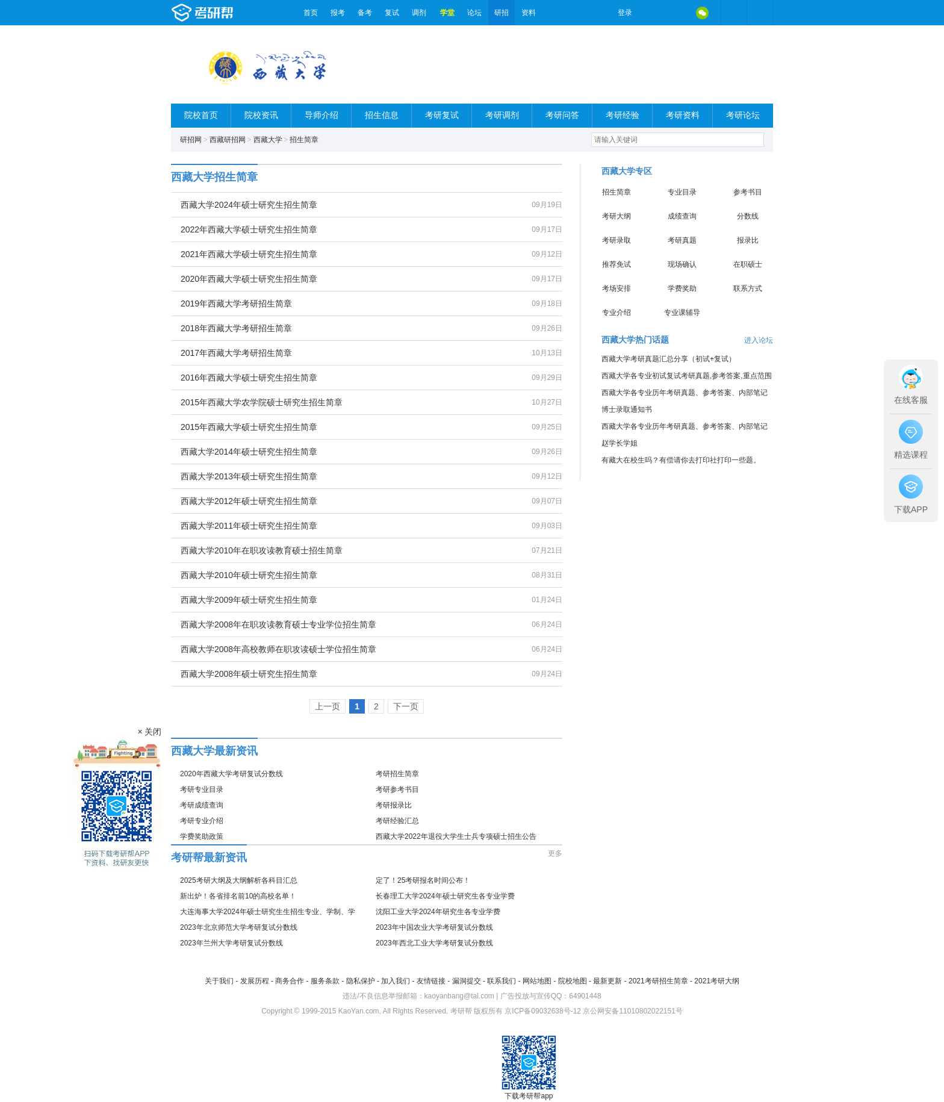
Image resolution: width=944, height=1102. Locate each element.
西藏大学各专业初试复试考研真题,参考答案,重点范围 (686, 376)
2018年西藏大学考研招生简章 (236, 328)
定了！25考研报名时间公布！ (423, 880)
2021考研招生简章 (658, 981)
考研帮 (234, 12)
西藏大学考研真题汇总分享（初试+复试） (668, 359)
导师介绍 (321, 115)
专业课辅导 (682, 312)
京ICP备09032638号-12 (543, 1011)
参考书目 (747, 192)
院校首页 (201, 115)
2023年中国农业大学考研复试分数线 (434, 927)
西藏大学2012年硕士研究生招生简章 (249, 501)
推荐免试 (616, 264)
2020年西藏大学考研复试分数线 (231, 774)
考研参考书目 (397, 789)
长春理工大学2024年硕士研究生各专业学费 (445, 896)
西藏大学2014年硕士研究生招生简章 (249, 451)
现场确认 (682, 264)
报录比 (748, 240)
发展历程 (254, 981)
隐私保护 (360, 981)
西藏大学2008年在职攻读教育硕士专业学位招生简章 (278, 624)
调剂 (419, 12)
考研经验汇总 (397, 821)
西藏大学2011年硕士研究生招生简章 (249, 526)
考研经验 (622, 115)
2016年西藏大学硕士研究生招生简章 (249, 377)
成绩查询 (682, 216)
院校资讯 (261, 115)
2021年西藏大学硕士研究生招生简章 (249, 254)
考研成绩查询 (201, 805)
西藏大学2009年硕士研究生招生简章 (249, 600)
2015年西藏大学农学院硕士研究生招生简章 (262, 402)
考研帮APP (760, 12)
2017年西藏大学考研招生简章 (236, 353)
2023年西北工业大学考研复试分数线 (434, 943)
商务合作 (289, 981)
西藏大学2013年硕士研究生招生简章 (249, 476)
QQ (676, 12)
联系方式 (747, 288)
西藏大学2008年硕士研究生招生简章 (249, 674)
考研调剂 (502, 115)
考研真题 (682, 240)
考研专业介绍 (201, 821)
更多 (555, 853)
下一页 (405, 706)
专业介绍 (616, 312)
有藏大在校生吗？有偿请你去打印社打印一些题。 (680, 460)
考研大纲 (616, 216)
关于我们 (219, 981)
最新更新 (607, 981)
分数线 (748, 216)
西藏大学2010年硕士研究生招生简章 (249, 575)
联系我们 (501, 981)
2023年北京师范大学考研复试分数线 (238, 927)
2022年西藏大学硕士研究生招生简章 (249, 229)
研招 (501, 12)
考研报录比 (394, 805)
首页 (310, 12)
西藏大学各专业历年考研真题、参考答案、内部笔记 (684, 392)
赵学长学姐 (619, 443)
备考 (365, 12)
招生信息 (382, 115)
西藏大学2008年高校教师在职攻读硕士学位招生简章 (278, 649)
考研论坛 (743, 115)
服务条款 (325, 981)
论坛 (474, 12)
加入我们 (395, 981)
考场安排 (616, 288)
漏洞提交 (466, 981)
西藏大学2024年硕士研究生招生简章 (249, 205)
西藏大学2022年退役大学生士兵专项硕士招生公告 (456, 836)
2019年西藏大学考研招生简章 (236, 303)
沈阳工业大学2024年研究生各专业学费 (438, 911)
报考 (338, 12)
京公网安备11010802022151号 (632, 1011)
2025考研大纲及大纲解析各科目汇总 (238, 880)
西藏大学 (267, 139)
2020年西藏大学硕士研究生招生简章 (249, 279)
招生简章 (304, 139)
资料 (528, 12)
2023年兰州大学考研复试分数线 (231, 943)
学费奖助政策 (201, 836)
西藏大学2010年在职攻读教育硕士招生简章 (262, 550)
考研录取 (616, 240)
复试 (392, 12)
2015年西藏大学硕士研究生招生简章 (249, 427)
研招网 (191, 139)
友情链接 (431, 981)
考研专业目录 (201, 789)
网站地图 (537, 981)
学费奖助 (682, 288)
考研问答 (562, 115)
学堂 (447, 12)
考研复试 (442, 115)
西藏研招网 (228, 139)
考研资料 (683, 115)
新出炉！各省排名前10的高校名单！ (238, 896)
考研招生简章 (397, 774)
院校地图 (572, 981)
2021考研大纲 (716, 981)
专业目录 (682, 192)
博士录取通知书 (626, 409)
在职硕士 (747, 264)
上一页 (327, 706)
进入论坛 (758, 340)
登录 (625, 12)
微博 (651, 12)
